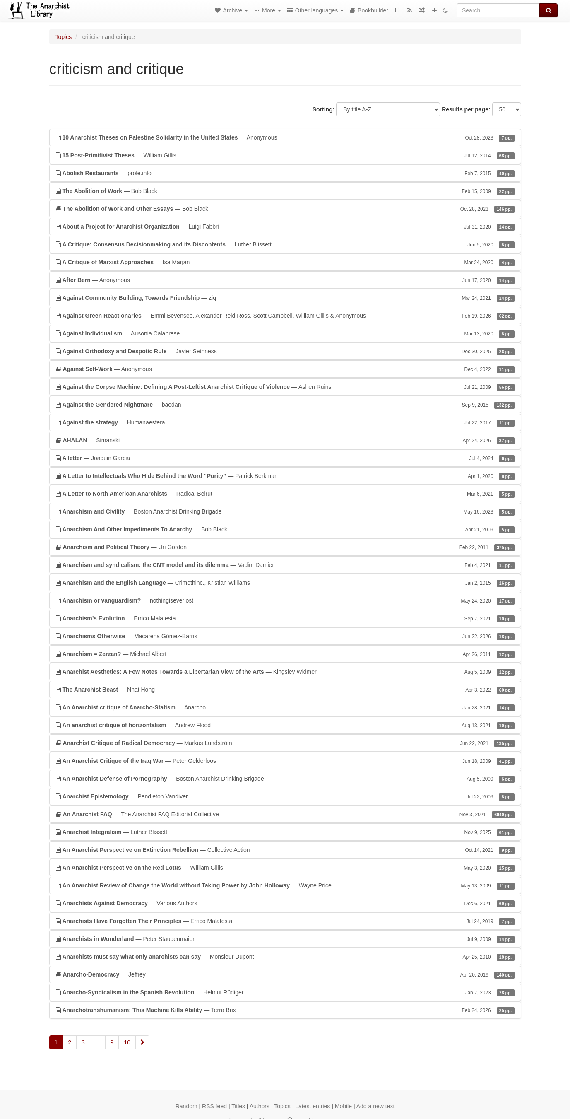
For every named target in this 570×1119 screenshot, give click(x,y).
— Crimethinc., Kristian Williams (285, 583)
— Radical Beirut (285, 494)
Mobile (343, 1106)
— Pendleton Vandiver (285, 796)
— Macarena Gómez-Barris (285, 636)
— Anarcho (285, 707)
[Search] (498, 10)
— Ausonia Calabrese (285, 333)
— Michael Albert (285, 654)
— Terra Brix (285, 1010)
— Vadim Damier (285, 565)
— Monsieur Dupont (285, 957)
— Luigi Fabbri (285, 226)
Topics (63, 37)
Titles (238, 1106)
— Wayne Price (285, 885)
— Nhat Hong (285, 689)
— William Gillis (285, 155)
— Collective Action (285, 850)
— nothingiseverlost (285, 600)
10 (127, 1042)
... (97, 1042)
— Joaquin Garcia (285, 458)
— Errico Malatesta (285, 618)
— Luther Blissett (285, 244)
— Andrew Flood (285, 725)
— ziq (285, 298)
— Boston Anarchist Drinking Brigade (285, 511)
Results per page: (466, 109)
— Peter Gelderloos (285, 761)
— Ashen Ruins (285, 387)
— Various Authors (285, 903)
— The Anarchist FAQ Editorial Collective (285, 814)
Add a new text (375, 1106)
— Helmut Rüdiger (285, 992)
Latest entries (312, 1106)
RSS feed (214, 1106)
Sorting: (324, 109)
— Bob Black (285, 191)
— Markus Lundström (285, 743)
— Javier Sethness (285, 351)
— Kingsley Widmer (285, 672)
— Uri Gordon (285, 547)
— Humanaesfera (285, 422)
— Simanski (285, 440)
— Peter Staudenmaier (285, 939)
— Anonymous (285, 137)
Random (186, 1106)
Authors (259, 1106)
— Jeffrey (285, 974)
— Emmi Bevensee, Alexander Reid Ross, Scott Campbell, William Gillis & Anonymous (285, 315)
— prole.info (285, 173)
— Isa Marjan (285, 262)
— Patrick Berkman (285, 476)
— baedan (285, 404)
